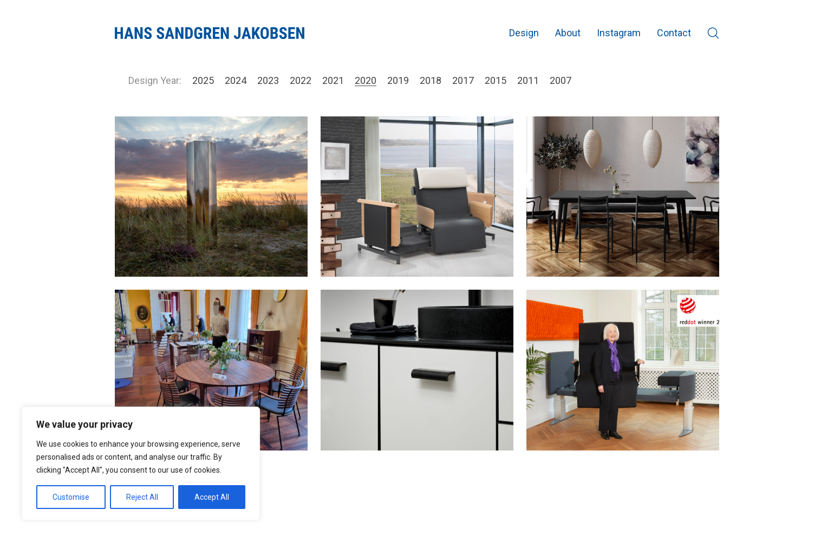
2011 (528, 80)
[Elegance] (622, 196)
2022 (300, 80)
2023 (268, 80)
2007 (560, 80)
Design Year (153, 80)
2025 (203, 80)
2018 (430, 80)
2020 (365, 80)
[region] (141, 463)
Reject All (142, 497)
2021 (333, 80)
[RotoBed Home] (417, 196)
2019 (398, 80)
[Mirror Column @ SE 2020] (211, 196)
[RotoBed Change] (622, 370)
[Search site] (713, 33)
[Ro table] (211, 370)
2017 (463, 80)
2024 (235, 80)
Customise (71, 497)
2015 (495, 80)
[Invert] (417, 370)
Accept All (211, 497)
